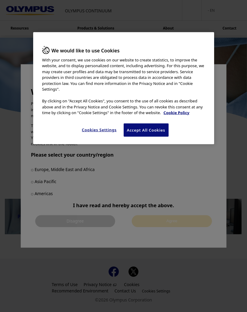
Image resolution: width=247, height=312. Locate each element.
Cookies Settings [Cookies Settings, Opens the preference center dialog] (99, 130)
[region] (123, 88)
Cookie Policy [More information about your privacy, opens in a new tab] (176, 112)
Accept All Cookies (146, 130)
